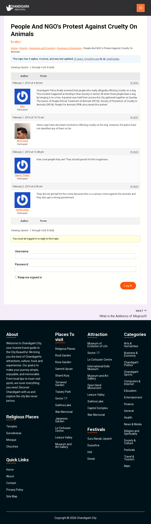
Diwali (91, 458)
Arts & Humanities (131, 345)
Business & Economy (131, 354)
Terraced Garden (60, 384)
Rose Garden (63, 362)
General (129, 410)
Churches (12, 446)
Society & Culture (130, 442)
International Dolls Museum (98, 368)
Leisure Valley (63, 437)
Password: (22, 264)
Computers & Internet (132, 383)
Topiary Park (63, 391)
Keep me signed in (30, 277)
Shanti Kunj (62, 375)
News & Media (133, 424)
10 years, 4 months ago (86, 59)
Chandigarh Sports (131, 373)
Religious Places (65, 348)
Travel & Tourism (129, 458)
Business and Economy (42, 48)
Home (14, 48)
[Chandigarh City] (18, 8)
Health (128, 417)
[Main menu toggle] (141, 8)
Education (130, 390)
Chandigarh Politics (131, 364)
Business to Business (69, 48)
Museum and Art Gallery (63, 445)
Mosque (11, 439)
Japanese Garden (61, 420)
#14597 (134, 117)
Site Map (11, 496)
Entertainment (133, 397)
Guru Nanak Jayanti (99, 438)
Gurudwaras (13, 433)
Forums (23, 48)
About (10, 476)
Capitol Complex (97, 408)
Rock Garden (63, 355)
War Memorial (64, 411)
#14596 (134, 83)
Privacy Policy (14, 489)
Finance (129, 404)
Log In (128, 285)
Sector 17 (61, 398)
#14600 (134, 152)
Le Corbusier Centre (63, 429)
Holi (89, 452)
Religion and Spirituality (131, 432)
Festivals (129, 449)
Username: (22, 251)
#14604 (134, 186)
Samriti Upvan (64, 368)
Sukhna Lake (63, 405)
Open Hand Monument (94, 387)
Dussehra (93, 445)
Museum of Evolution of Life (97, 345)
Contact (11, 483)
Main (127, 466)
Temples (11, 426)
